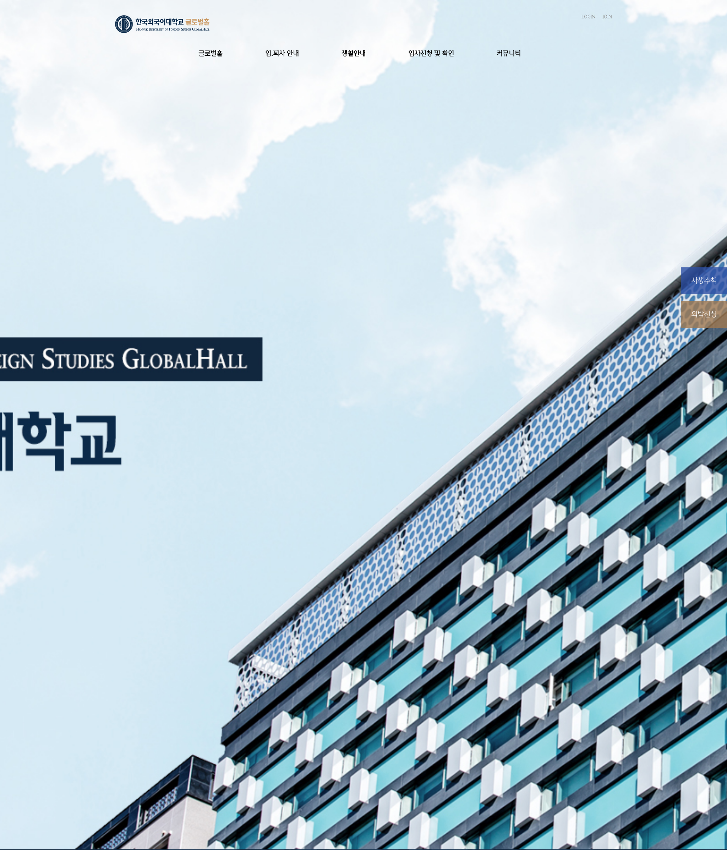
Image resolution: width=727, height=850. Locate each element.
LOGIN (588, 17)
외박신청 (704, 314)
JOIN (607, 17)
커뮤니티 (509, 53)
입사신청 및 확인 (431, 53)
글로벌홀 (210, 53)
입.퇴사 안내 (282, 53)
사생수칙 (704, 280)
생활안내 (353, 53)
